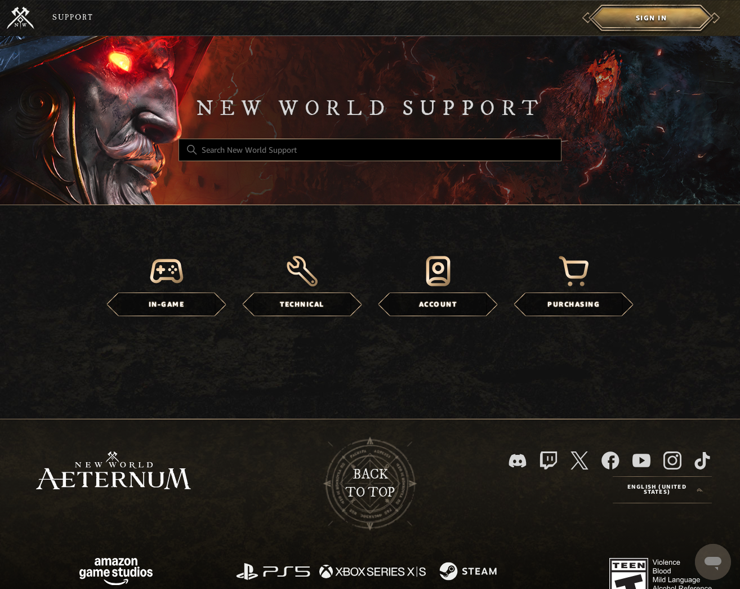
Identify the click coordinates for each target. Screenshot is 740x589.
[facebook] (610, 460)
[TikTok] (702, 460)
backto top (370, 483)
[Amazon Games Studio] (116, 573)
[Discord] (518, 461)
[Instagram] (672, 460)
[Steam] (469, 572)
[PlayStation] (273, 572)
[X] (579, 460)
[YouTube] (641, 460)
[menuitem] (651, 18)
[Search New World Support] (370, 150)
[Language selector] (662, 490)
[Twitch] (549, 460)
